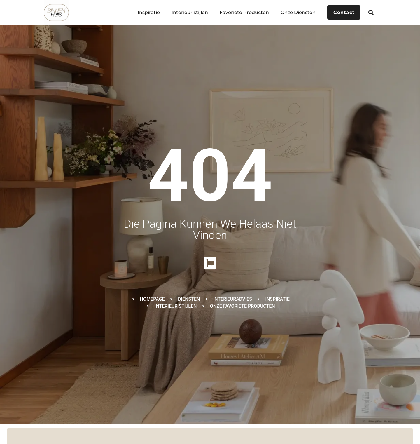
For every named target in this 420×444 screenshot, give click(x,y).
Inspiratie (147, 12)
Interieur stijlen (188, 12)
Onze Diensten (296, 12)
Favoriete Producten (242, 12)
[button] (371, 12)
